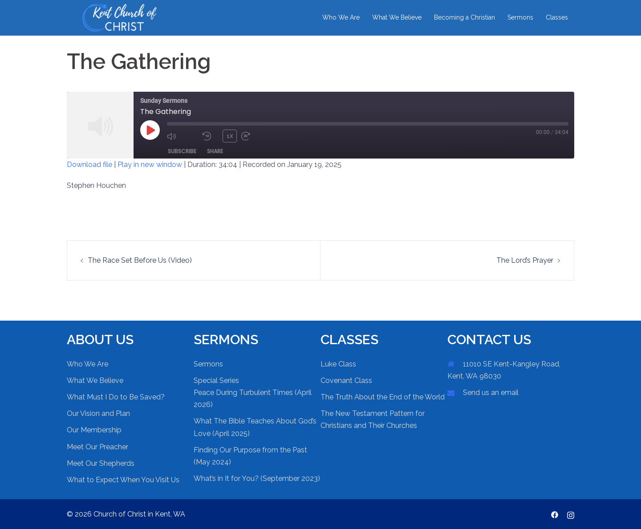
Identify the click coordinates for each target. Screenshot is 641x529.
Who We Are (341, 17)
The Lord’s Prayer (524, 260)
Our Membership (94, 430)
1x (230, 136)
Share (215, 151)
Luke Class (338, 364)
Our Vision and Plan (98, 413)
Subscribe (182, 151)
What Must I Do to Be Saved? (116, 397)
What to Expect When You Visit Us (123, 480)
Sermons (520, 17)
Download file (89, 164)
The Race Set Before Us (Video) (140, 260)
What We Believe (397, 17)
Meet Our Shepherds (100, 463)
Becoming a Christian (464, 17)
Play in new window (150, 164)
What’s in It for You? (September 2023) (257, 478)
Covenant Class (346, 380)
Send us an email (491, 392)
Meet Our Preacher (97, 447)
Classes (557, 17)
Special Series (216, 380)
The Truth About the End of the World (382, 397)
